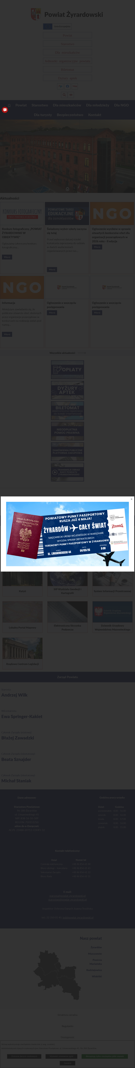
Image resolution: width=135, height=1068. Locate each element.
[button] (5, 110)
